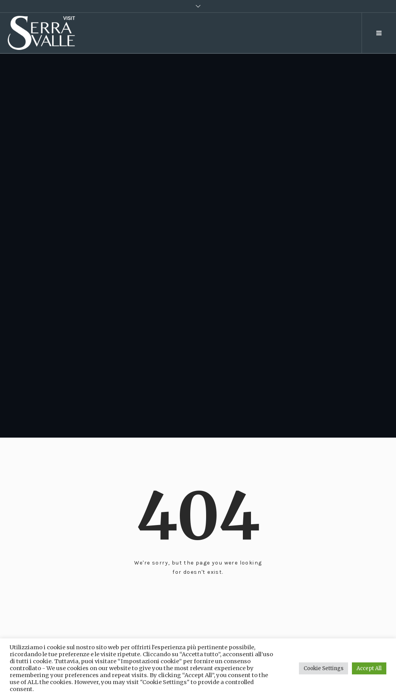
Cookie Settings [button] (323, 668)
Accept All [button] (369, 668)
